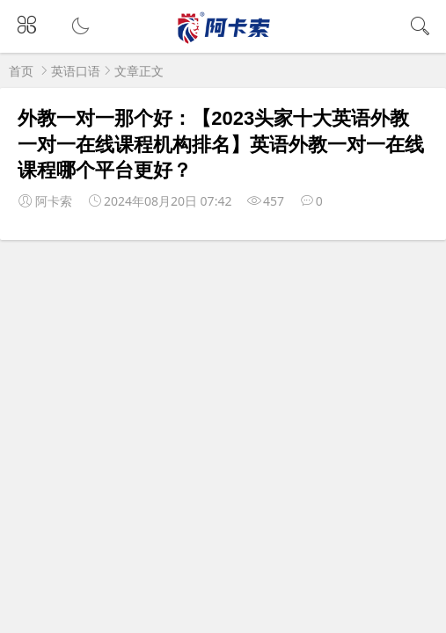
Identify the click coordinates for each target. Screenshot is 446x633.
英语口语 (75, 70)
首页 (21, 70)
